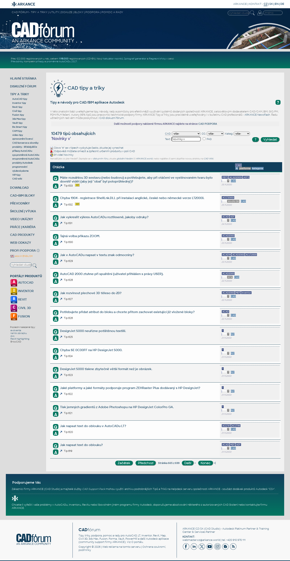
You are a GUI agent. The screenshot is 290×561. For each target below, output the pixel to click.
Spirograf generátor (135, 58)
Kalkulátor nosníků (113, 58)
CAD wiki (17, 178)
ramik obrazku (18, 333)
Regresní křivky (157, 58)
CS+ (271, 489)
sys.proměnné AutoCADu (25, 154)
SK (271, 4)
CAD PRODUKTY (22, 235)
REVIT (18, 299)
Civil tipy (17, 111)
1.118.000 (63, 58)
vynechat (117, 147)
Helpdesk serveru (182, 489)
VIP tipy (16, 174)
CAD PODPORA (207, 123)
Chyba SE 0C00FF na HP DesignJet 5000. (91, 350)
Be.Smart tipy (19, 126)
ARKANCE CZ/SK (192, 528)
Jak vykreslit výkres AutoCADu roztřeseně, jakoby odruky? (104, 217)
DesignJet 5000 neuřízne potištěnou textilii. (93, 331)
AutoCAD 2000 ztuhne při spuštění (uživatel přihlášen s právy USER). (111, 274)
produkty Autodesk (22, 162)
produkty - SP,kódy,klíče (24, 146)
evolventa (15, 330)
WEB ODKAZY (20, 243)
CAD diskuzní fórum (111, 118)
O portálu (137, 542)
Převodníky (17, 61)
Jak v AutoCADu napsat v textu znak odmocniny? (97, 255)
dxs (12, 336)
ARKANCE (240, 4)
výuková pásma (20, 170)
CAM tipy (17, 131)
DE (282, 4)
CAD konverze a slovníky (25, 142)
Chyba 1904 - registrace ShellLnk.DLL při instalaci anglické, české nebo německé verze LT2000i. (132, 198)
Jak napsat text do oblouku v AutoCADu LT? (93, 426)
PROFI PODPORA (23, 250)
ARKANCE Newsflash (257, 114)
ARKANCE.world (144, 158)
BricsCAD (15, 341)
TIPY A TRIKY (19, 94)
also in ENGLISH (21, 256)
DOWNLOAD (19, 188)
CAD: (168, 133)
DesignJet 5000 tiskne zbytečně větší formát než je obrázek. (106, 369)
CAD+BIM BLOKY (22, 195)
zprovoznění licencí (22, 138)
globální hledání (125, 158)
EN (277, 4)
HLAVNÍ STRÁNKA (23, 78)
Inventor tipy (19, 103)
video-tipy (17, 135)
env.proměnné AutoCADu (25, 158)
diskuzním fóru (100, 158)
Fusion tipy (18, 114)
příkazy (40, 61)
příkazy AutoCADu (22, 150)
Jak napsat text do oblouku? (81, 445)
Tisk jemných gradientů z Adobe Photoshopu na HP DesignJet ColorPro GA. (117, 407)
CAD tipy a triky (77, 88)
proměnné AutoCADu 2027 (62, 61)
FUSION (20, 316)
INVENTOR (22, 291)
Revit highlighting (19, 338)
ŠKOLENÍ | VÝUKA (23, 211)
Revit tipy (17, 107)
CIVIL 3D (20, 308)
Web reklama (110, 547)
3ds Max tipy (18, 118)
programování (19, 166)
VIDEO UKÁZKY (21, 219)
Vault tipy (17, 122)
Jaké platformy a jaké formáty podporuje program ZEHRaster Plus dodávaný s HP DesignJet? (130, 388)
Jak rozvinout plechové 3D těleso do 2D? (90, 293)
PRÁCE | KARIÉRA (23, 227)
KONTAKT (255, 4)
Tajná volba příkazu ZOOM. (80, 236)
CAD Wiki (208, 158)
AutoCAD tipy (19, 98)
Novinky (69, 155)
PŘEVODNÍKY (20, 203)
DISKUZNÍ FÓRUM (23, 86)
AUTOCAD (21, 282)
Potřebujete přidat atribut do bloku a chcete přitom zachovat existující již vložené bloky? (127, 312)
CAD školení (230, 504)
